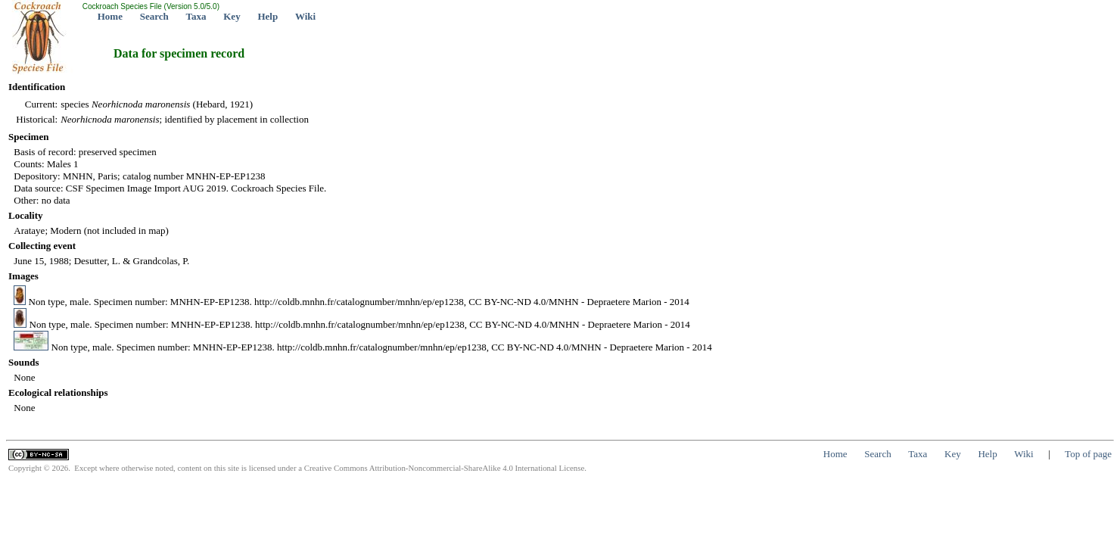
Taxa (196, 16)
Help (267, 16)
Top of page (1088, 453)
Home (110, 16)
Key (231, 16)
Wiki (305, 16)
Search (154, 16)
